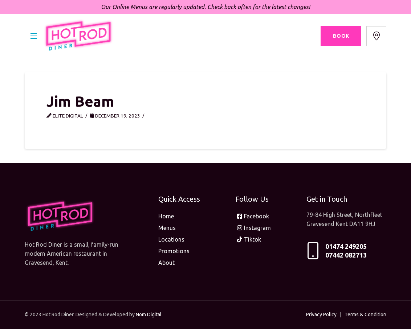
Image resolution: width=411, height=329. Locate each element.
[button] (34, 36)
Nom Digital (149, 314)
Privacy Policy (321, 314)
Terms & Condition (365, 314)
